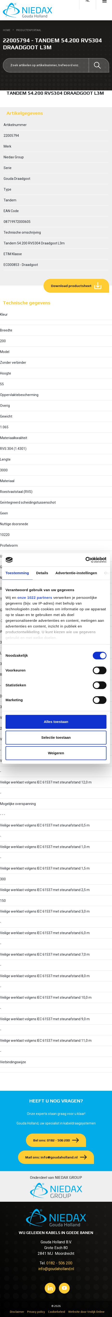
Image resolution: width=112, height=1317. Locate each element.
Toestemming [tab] (17, 573)
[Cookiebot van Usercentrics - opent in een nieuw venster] (85, 560)
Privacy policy (36, 1311)
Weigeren (56, 753)
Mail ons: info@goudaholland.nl (51, 1157)
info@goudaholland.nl (56, 1269)
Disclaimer (17, 1311)
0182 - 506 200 (59, 1263)
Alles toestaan (56, 722)
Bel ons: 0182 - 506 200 (51, 1140)
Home (6, 30)
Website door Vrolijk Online (86, 1311)
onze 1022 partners (34, 597)
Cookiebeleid (56, 1311)
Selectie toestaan (56, 737)
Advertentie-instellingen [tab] (76, 573)
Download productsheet (71, 286)
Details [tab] (42, 573)
